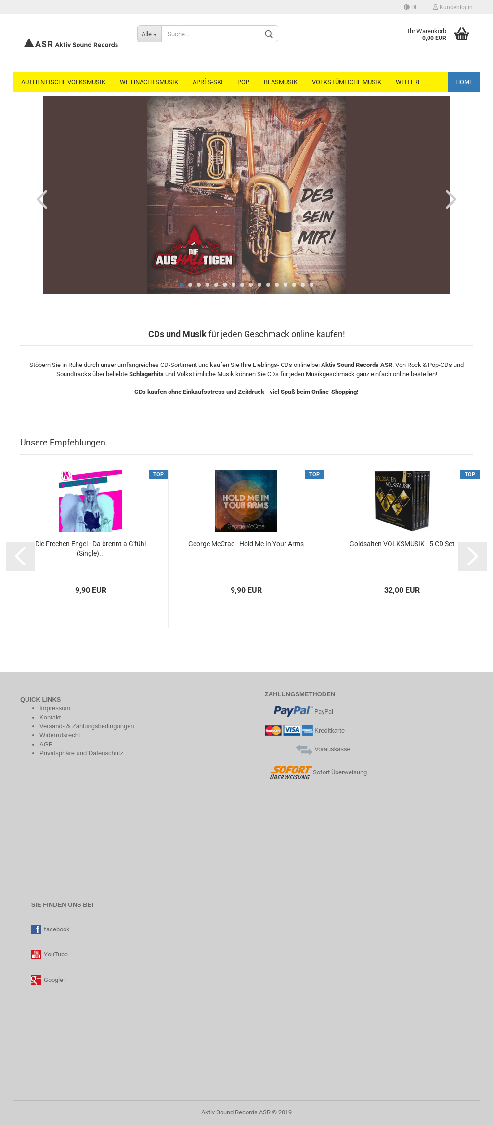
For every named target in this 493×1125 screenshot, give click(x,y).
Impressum (54, 708)
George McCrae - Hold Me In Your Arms (246, 544)
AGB (45, 744)
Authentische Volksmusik (63, 82)
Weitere (408, 82)
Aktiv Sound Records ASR (236, 1112)
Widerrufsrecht (59, 735)
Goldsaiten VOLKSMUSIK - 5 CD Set (402, 544)
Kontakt (50, 717)
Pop (243, 82)
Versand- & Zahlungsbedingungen (86, 726)
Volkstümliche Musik (346, 82)
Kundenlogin (453, 7)
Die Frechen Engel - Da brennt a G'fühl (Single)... (90, 548)
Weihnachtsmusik (149, 82)
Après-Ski (208, 82)
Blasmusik (281, 82)
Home (464, 82)
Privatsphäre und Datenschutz (81, 753)
